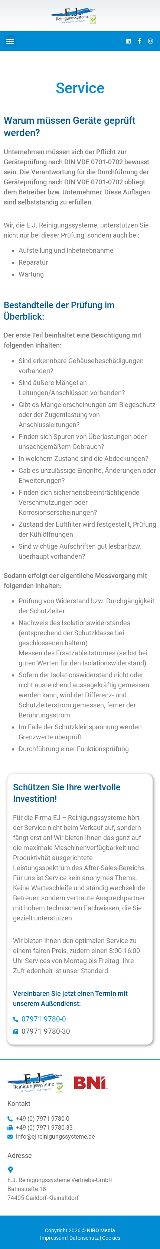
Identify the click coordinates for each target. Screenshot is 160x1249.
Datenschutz (84, 1238)
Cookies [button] (111, 1238)
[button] (10, 41)
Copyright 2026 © (80, 1230)
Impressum (53, 1238)
